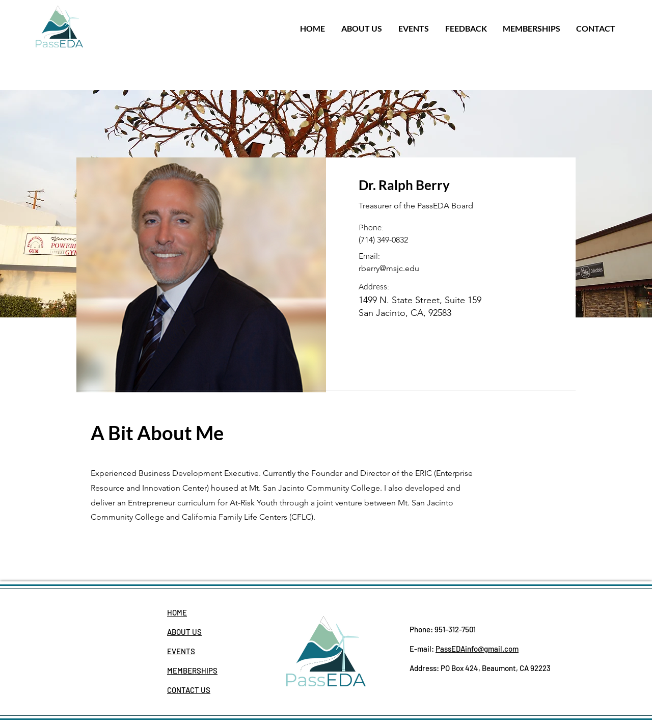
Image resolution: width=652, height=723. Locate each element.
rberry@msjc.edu (389, 268)
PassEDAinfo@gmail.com (477, 648)
